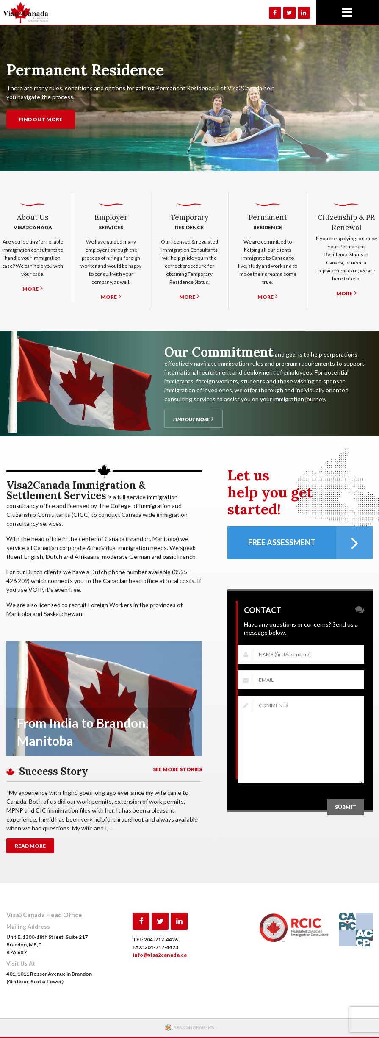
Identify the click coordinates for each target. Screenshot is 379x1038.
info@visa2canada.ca (160, 955)
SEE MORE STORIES (177, 769)
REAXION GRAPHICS (194, 1027)
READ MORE (30, 846)
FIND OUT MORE (40, 119)
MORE (32, 288)
